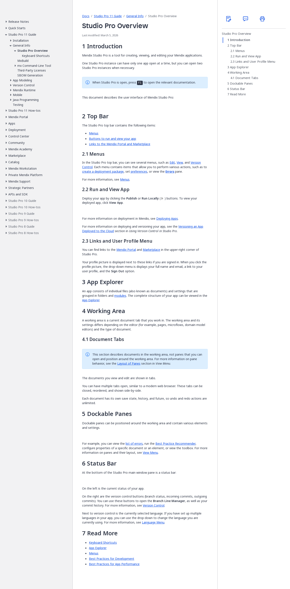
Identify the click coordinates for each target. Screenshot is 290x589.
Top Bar (236, 45)
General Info (135, 16)
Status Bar (237, 89)
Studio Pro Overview (236, 33)
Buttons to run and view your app (112, 138)
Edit (172, 162)
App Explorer (90, 300)
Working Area (239, 72)
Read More (238, 94)
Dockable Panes (241, 83)
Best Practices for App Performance (114, 564)
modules (120, 295)
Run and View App (248, 56)
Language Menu (153, 522)
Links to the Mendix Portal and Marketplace (119, 144)
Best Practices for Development (111, 558)
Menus (93, 133)
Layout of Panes (128, 363)
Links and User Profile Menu (255, 61)
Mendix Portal (126, 249)
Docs (85, 16)
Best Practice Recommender (175, 443)
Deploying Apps (167, 218)
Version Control (153, 505)
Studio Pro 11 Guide (108, 16)
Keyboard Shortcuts (103, 542)
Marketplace (151, 249)
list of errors (134, 443)
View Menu (150, 452)
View (180, 162)
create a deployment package (103, 171)
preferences (139, 171)
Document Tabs (246, 78)
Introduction (240, 40)
